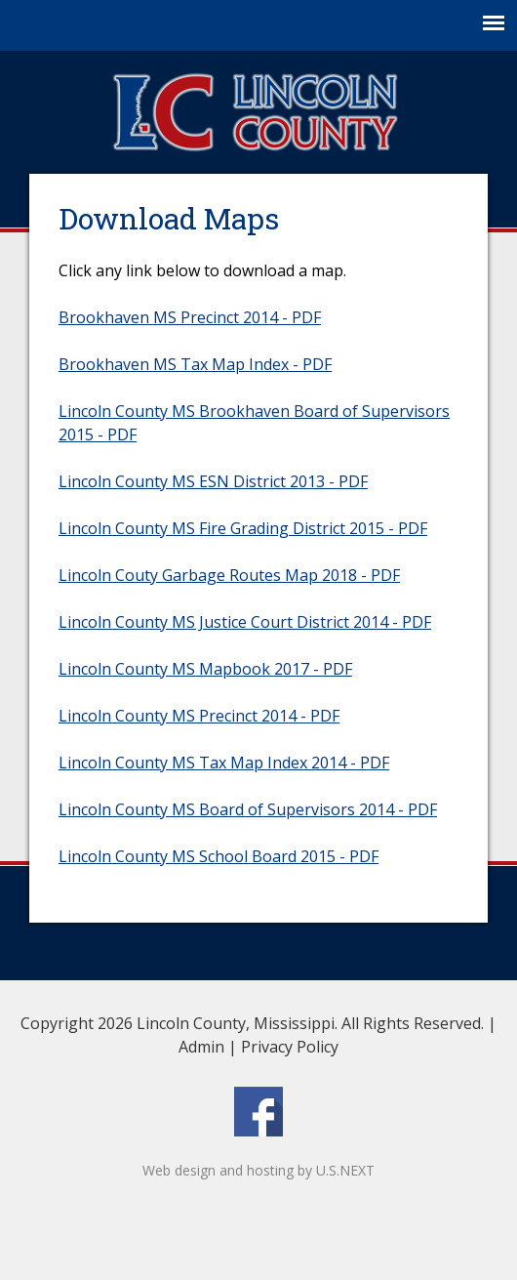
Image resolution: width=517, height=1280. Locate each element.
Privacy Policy (289, 1046)
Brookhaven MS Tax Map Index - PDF (195, 364)
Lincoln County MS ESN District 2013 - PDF (213, 481)
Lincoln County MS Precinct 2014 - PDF (199, 715)
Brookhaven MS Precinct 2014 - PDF (190, 317)
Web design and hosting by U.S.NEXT (258, 1170)
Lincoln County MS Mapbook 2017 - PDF (205, 669)
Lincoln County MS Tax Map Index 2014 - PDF (224, 762)
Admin (201, 1046)
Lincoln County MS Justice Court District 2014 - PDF (245, 622)
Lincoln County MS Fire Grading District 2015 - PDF (243, 528)
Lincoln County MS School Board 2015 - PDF (218, 856)
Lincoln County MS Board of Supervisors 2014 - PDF (248, 809)
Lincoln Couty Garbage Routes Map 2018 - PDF (229, 575)
